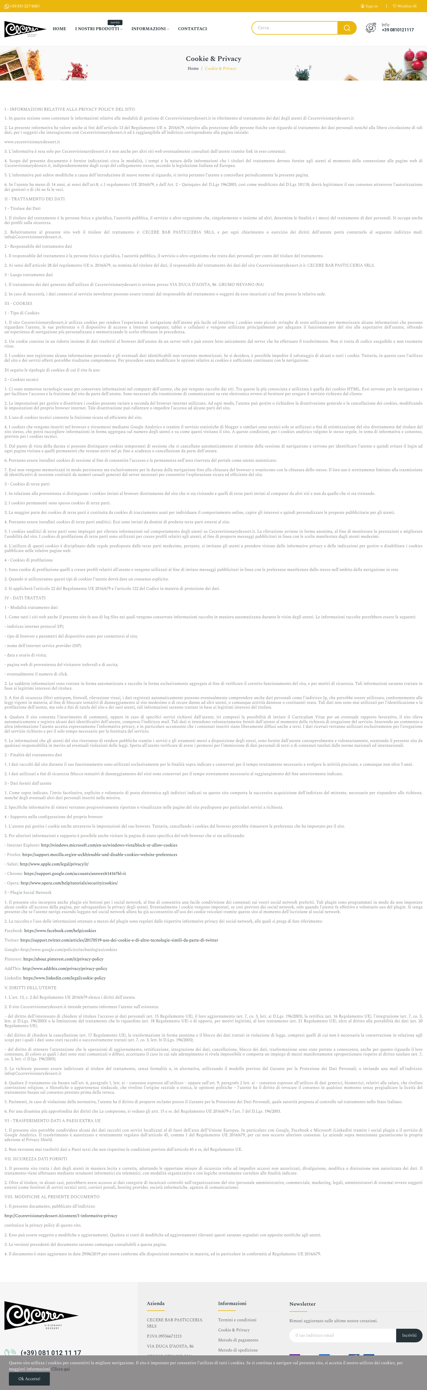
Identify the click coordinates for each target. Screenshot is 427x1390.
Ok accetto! (29, 1379)
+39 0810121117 (398, 30)
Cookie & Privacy (234, 1330)
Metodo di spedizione (238, 1350)
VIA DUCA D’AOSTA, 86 (170, 1346)
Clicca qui (60, 1369)
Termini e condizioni (237, 1320)
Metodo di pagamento (238, 1340)
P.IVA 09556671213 (164, 1336)
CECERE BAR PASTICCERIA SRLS (175, 1323)
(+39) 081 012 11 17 (51, 1353)
